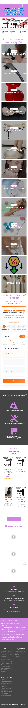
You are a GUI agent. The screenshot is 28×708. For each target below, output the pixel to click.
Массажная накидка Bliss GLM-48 (8, 499)
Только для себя (8, 353)
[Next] (25, 26)
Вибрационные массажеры (14, 73)
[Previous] (2, 26)
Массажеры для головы (14, 188)
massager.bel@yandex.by (12, 623)
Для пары (7, 369)
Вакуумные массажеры (14, 92)
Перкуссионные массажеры (14, 54)
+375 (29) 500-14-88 (13, 621)
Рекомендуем (14, 451)
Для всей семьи (8, 361)
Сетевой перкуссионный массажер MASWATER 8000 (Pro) (8, 471)
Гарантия (17, 656)
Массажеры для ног (14, 150)
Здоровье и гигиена (14, 283)
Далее (13, 381)
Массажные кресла (14, 112)
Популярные (14, 448)
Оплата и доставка (20, 651)
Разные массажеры (14, 227)
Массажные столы (14, 131)
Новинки (14, 454)
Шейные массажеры (14, 169)
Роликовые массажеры (14, 208)
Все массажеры (14, 519)
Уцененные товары (14, 264)
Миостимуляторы (14, 246)
